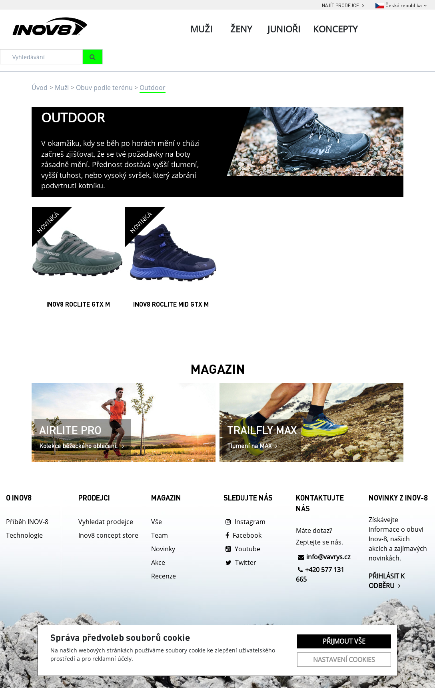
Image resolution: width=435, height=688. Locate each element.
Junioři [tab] (283, 29)
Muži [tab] (201, 29)
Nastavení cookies (344, 659)
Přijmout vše (344, 641)
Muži (62, 87)
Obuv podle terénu (104, 87)
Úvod (40, 87)
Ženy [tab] (241, 29)
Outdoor (153, 87)
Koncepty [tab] (335, 29)
